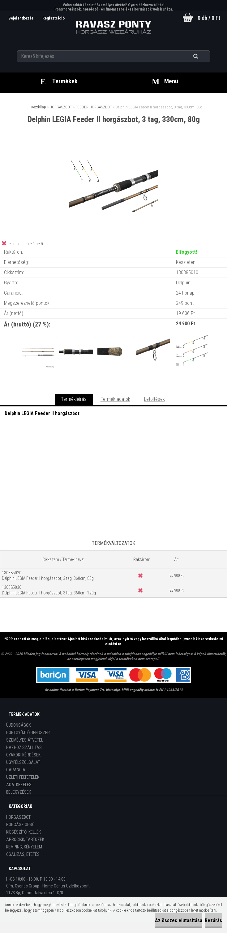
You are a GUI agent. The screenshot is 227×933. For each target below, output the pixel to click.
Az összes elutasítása (178, 920)
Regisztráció (53, 18)
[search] (203, 56)
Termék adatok (115, 399)
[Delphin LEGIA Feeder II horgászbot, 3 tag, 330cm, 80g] (113, 149)
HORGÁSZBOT (60, 107)
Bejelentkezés (21, 18)
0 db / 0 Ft (209, 18)
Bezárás (213, 920)
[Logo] (113, 27)
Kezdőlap (38, 107)
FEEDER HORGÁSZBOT (93, 107)
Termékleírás (74, 399)
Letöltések (154, 399)
